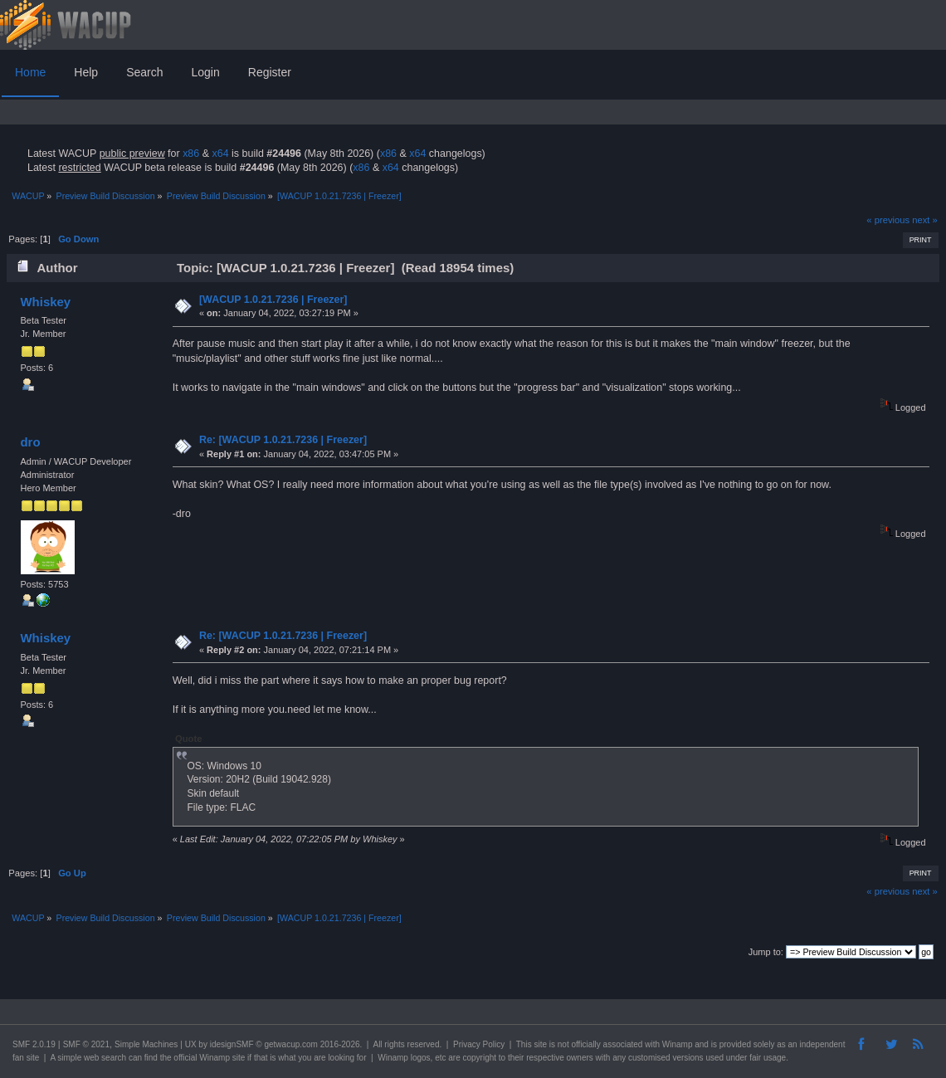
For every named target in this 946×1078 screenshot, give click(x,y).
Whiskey (45, 302)
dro (30, 442)
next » (925, 220)
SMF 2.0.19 (34, 1044)
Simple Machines (146, 1044)
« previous (887, 220)
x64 (220, 153)
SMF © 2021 (86, 1044)
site (540, 1044)
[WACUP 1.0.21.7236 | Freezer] (273, 299)
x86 (191, 153)
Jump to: (766, 952)
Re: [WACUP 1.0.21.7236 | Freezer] (283, 440)
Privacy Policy (479, 1044)
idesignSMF (232, 1044)
